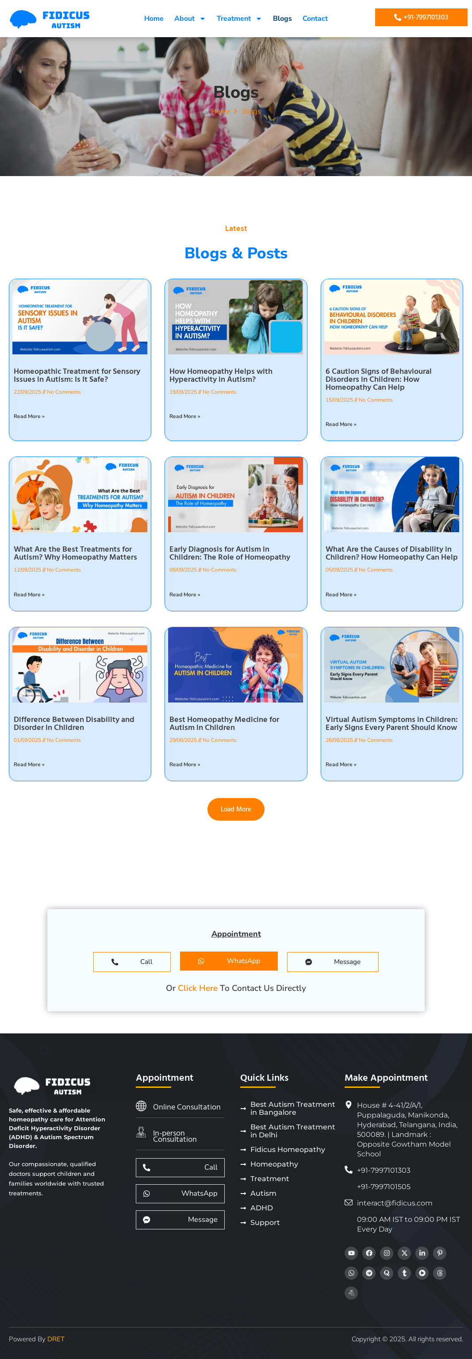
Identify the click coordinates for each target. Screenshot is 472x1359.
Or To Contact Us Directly (236, 988)
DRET (56, 1339)
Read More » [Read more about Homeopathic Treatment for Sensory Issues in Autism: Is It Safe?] (29, 416)
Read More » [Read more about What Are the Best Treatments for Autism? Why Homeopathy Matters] (29, 594)
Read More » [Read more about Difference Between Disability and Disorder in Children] (29, 764)
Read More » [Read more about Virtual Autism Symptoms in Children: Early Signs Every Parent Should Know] (341, 764)
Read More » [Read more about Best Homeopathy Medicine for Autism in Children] (184, 764)
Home (154, 18)
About (190, 19)
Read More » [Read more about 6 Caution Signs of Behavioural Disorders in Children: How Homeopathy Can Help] (341, 424)
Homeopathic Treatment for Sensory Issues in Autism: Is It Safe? (77, 375)
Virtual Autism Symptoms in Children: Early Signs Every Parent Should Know (392, 723)
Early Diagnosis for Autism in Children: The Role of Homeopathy (229, 553)
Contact (315, 18)
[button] (236, 809)
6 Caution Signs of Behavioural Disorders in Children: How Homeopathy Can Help (379, 379)
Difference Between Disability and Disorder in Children (74, 723)
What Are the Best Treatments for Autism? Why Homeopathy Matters (75, 553)
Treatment (239, 19)
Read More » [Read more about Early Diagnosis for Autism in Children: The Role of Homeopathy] (184, 594)
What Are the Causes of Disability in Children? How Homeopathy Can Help (392, 553)
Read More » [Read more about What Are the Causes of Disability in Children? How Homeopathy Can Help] (341, 594)
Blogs (282, 18)
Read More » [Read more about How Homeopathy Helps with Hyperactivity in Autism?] (184, 416)
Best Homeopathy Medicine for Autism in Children (224, 723)
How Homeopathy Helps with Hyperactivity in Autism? (220, 375)
